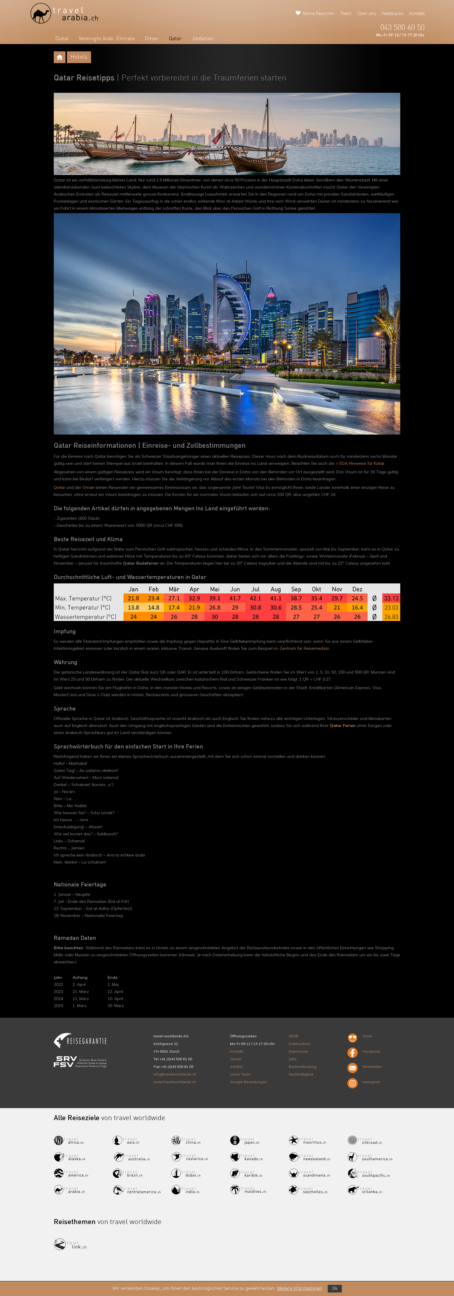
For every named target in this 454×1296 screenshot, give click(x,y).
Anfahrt (236, 1066)
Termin (235, 1059)
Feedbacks (392, 13)
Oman (152, 38)
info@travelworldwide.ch (175, 1074)
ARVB (293, 1036)
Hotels (79, 57)
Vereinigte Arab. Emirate (106, 38)
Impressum (298, 1051)
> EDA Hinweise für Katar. (360, 463)
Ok (334, 1288)
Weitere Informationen (299, 1288)
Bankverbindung (303, 1066)
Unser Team (240, 1074)
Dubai (61, 38)
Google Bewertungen (248, 1082)
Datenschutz (299, 1043)
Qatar (175, 38)
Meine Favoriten (318, 13)
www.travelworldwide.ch (175, 1082)
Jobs (293, 1059)
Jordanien (203, 38)
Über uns (366, 13)
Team (346, 13)
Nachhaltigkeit (301, 1074)
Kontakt (417, 13)
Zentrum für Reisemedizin (304, 648)
